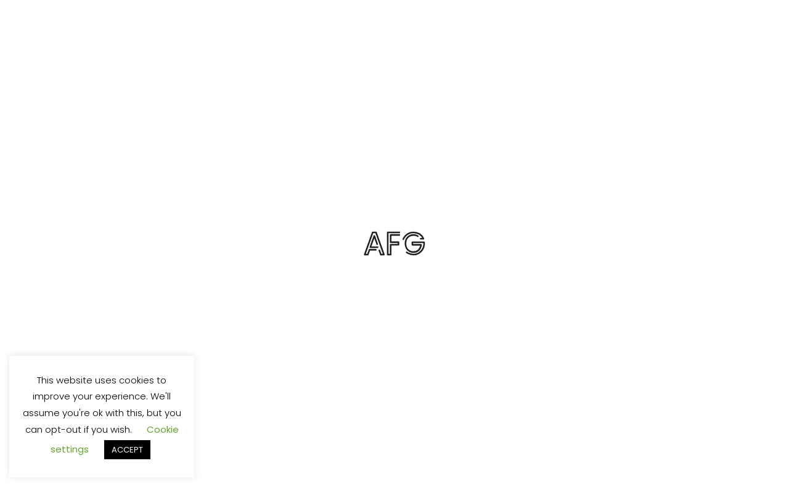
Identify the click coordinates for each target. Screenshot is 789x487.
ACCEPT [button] (127, 450)
